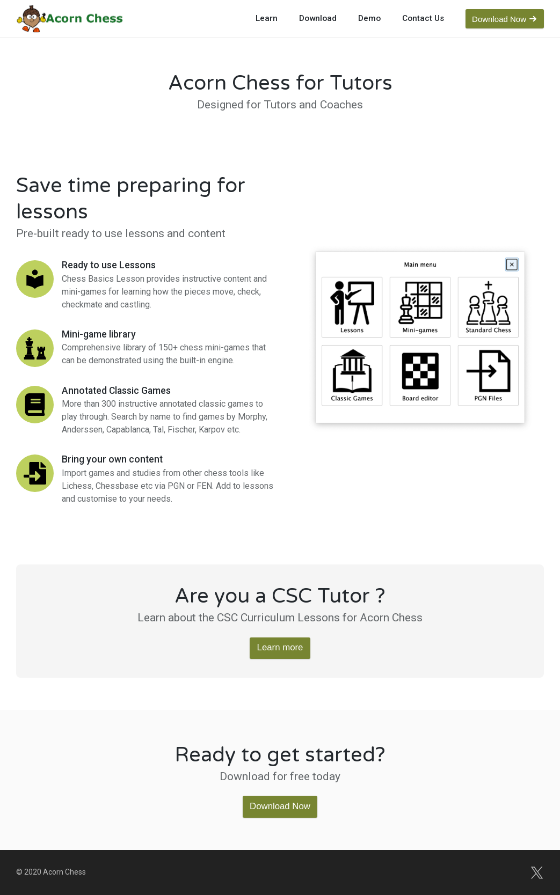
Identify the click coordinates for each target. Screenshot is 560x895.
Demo (369, 18)
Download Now (280, 806)
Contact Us (423, 18)
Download (318, 18)
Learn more (280, 647)
